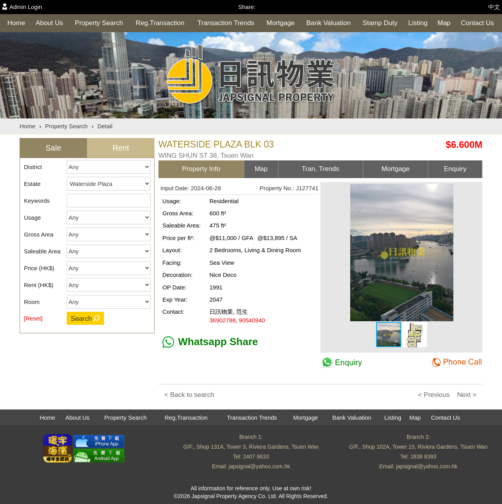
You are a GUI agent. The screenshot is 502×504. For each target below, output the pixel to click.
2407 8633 (256, 456)
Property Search (99, 23)
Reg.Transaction (160, 23)
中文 (494, 7)
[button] (474, 191)
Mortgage (281, 23)
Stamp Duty (380, 23)
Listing (417, 23)
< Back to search (189, 394)
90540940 (252, 320)
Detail (104, 126)
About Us (49, 23)
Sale (53, 148)
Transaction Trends (226, 23)
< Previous (434, 394)
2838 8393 (423, 456)
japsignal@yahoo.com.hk (259, 466)
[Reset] (33, 318)
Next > (467, 394)
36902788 (222, 320)
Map (443, 23)
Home (16, 23)
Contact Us (477, 23)
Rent (121, 148)
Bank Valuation (328, 23)
